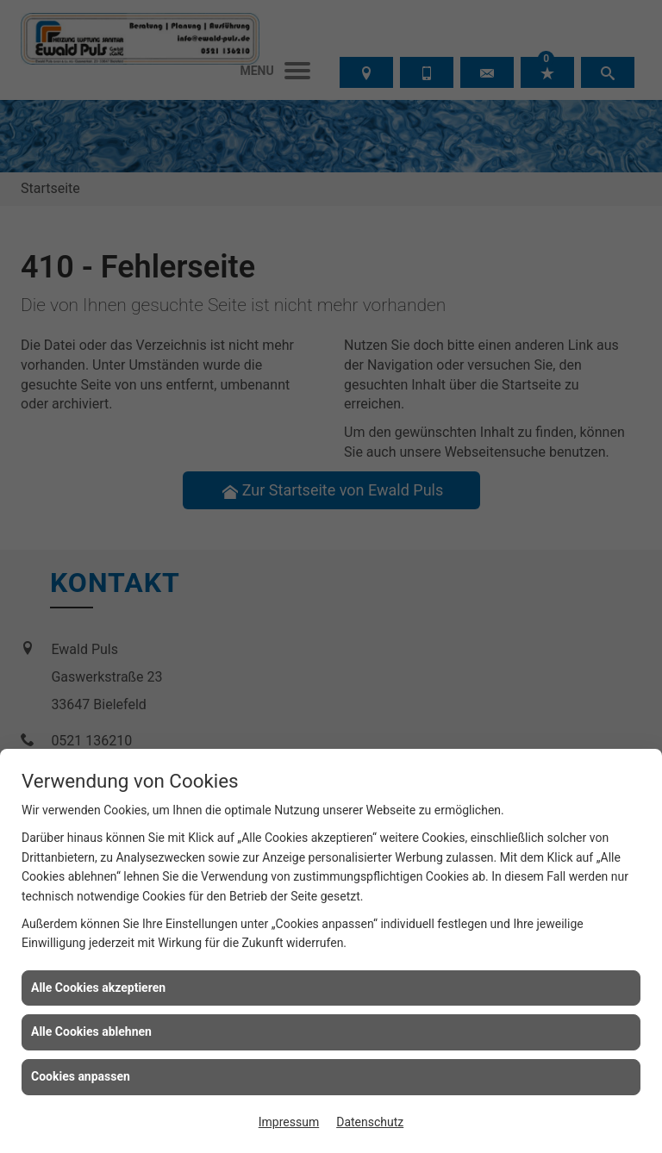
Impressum (289, 1122)
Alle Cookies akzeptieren (98, 987)
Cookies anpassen (80, 1076)
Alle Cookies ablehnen (91, 1031)
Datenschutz (369, 1122)
